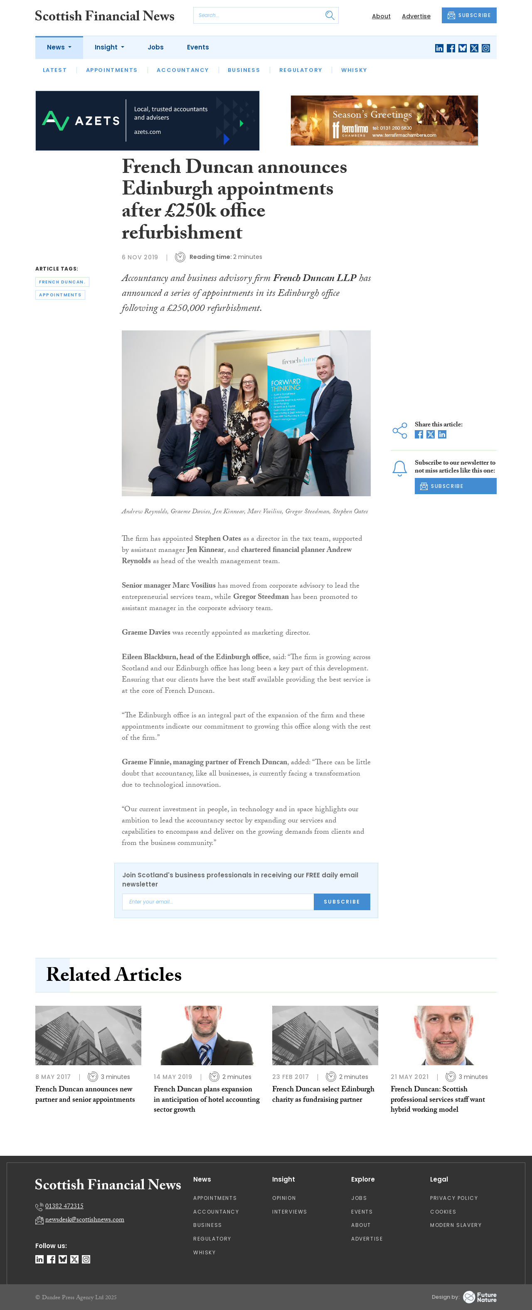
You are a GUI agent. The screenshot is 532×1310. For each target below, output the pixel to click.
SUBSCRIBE (469, 15)
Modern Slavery (456, 1225)
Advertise (416, 16)
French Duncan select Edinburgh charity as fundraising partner (323, 1095)
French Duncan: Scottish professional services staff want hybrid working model (438, 1100)
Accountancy (183, 70)
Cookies (443, 1211)
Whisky (354, 70)
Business (244, 70)
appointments (60, 295)
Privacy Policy (454, 1198)
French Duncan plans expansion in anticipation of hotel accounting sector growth (207, 1100)
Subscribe (342, 901)
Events (198, 47)
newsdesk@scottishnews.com (84, 1220)
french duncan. (62, 282)
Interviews (290, 1211)
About (381, 16)
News (56, 47)
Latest (55, 70)
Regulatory (301, 70)
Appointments (112, 70)
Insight (107, 47)
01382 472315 (64, 1207)
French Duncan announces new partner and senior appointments (85, 1095)
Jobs (156, 47)
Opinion (284, 1198)
